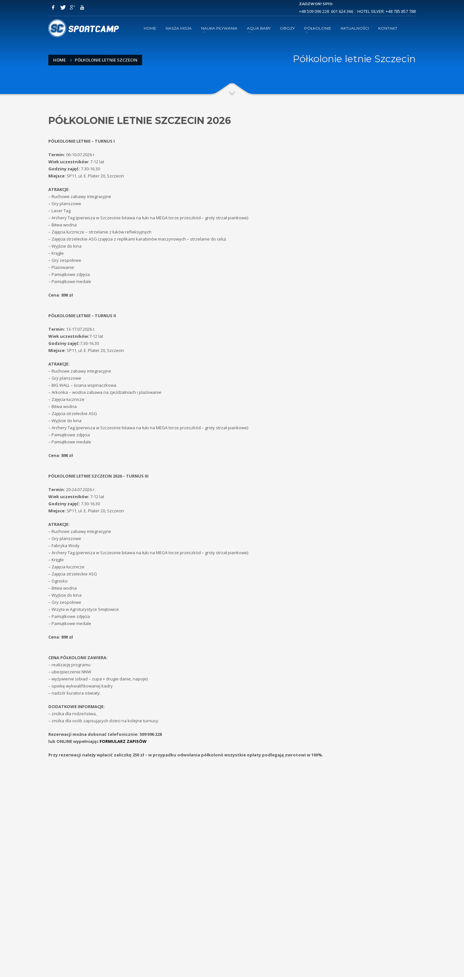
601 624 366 (342, 11)
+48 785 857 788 (401, 11)
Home (59, 60)
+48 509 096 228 (314, 11)
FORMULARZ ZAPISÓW (123, 741)
